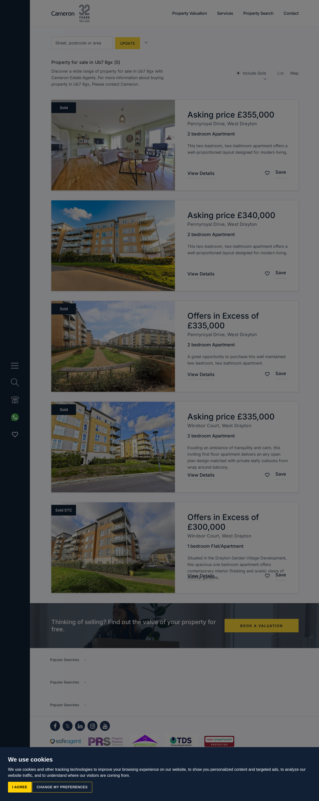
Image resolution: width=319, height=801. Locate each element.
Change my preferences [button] (62, 787)
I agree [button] (19, 787)
